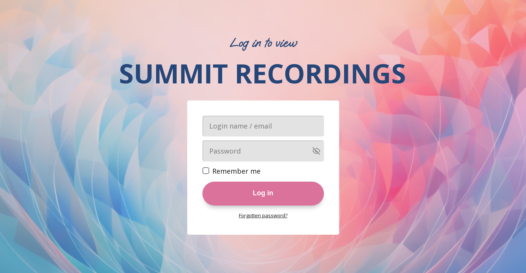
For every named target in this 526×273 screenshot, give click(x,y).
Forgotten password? (263, 215)
